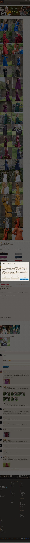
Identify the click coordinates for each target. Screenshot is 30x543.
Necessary (5, 275)
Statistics (18, 275)
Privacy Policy (24, 269)
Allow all (24, 279)
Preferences (11, 275)
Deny (6, 279)
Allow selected (15, 279)
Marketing (25, 275)
